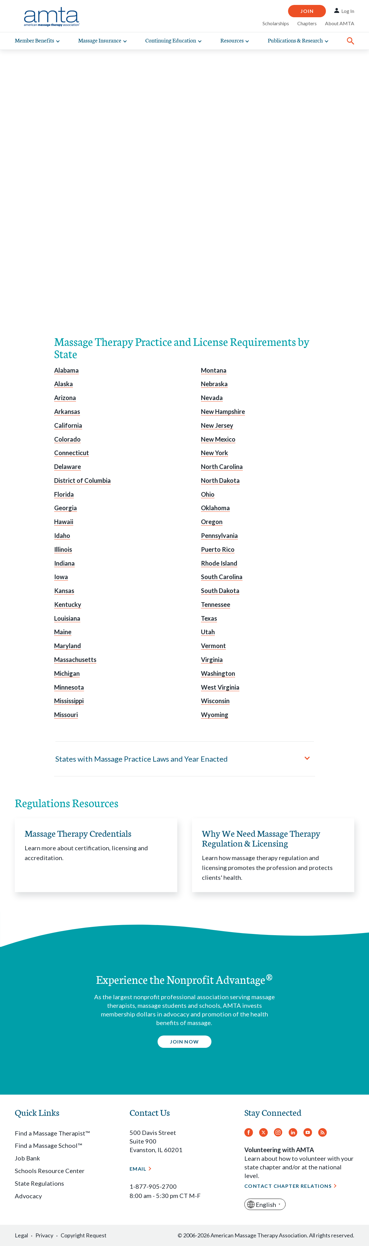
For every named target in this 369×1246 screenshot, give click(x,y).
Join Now (184, 1041)
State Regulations (39, 1183)
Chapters (307, 23)
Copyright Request (83, 1235)
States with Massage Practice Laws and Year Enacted (141, 758)
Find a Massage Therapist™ (52, 1133)
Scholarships (276, 23)
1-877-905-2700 (153, 1186)
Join (307, 11)
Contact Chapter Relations (288, 1186)
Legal (21, 1235)
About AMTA (339, 23)
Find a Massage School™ (48, 1145)
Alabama (66, 370)
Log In (347, 11)
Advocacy (28, 1196)
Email (138, 1169)
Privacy (44, 1235)
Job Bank (27, 1158)
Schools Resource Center (50, 1170)
